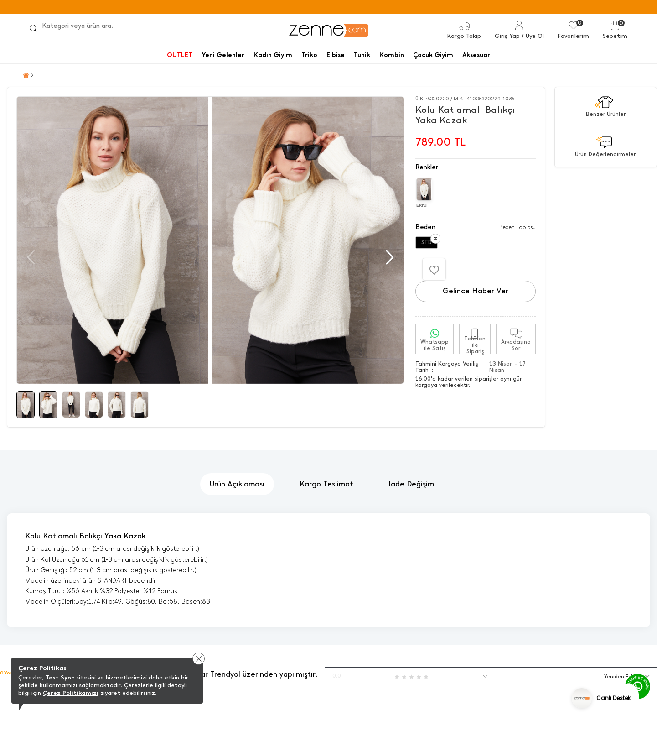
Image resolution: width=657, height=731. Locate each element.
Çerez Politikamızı (70, 692)
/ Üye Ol (533, 35)
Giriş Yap (507, 35)
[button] (389, 257)
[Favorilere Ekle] (434, 269)
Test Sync (60, 677)
